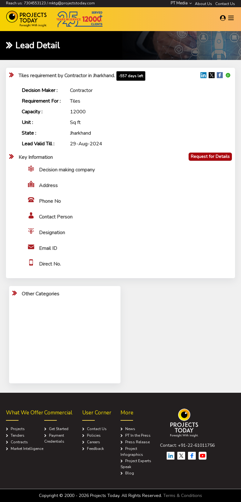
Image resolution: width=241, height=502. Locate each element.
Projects (18, 428)
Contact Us (225, 3)
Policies (94, 435)
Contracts (19, 442)
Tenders (17, 435)
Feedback (95, 448)
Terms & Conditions (182, 496)
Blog (129, 473)
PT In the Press (138, 435)
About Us (203, 3)
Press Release (137, 442)
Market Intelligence (27, 448)
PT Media (181, 3)
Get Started (58, 428)
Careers (93, 442)
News (130, 428)
